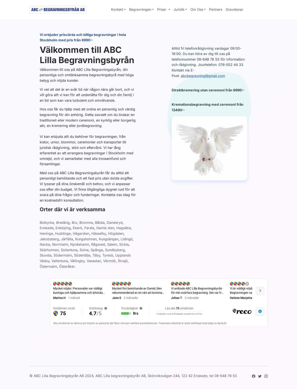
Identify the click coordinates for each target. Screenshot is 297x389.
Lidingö (127, 239)
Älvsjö (123, 261)
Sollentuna (69, 250)
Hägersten (81, 233)
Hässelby (98, 233)
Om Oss (196, 9)
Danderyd (115, 222)
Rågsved (98, 244)
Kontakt (117, 9)
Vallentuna (59, 261)
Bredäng (63, 222)
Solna (84, 250)
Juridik (179, 9)
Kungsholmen (86, 239)
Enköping (63, 228)
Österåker (67, 266)
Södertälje (82, 255)
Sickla (124, 244)
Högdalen (116, 233)
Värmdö (109, 261)
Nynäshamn (79, 244)
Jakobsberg (49, 239)
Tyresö (107, 255)
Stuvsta (45, 255)
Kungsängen (109, 239)
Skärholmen (49, 250)
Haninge (46, 233)
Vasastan (94, 261)
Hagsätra (123, 228)
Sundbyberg (115, 250)
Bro (74, 222)
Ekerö (77, 228)
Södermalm (63, 255)
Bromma (86, 222)
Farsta (89, 228)
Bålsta (100, 222)
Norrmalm (60, 244)
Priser (162, 9)
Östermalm (48, 266)
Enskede (46, 228)
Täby (96, 255)
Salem (112, 244)
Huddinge (63, 233)
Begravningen (140, 9)
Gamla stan (105, 228)
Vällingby (77, 261)
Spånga (97, 250)
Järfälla (67, 239)
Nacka (45, 244)
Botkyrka (47, 222)
